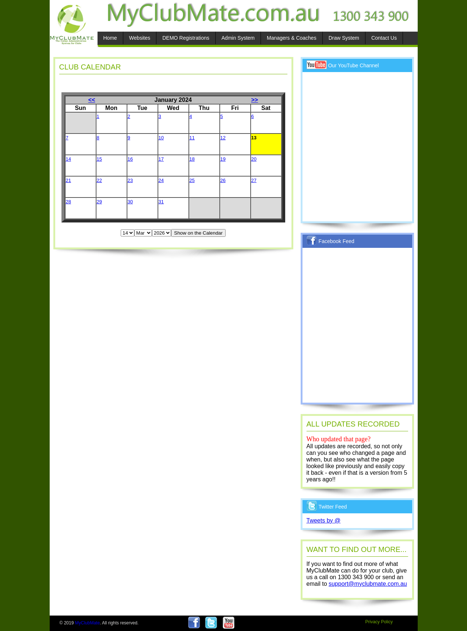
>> (254, 100)
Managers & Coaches (291, 38)
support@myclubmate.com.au (368, 584)
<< (91, 100)
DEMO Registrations (185, 38)
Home (110, 38)
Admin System (238, 38)
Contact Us (384, 38)
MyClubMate (87, 622)
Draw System (344, 38)
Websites (139, 38)
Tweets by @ (324, 520)
